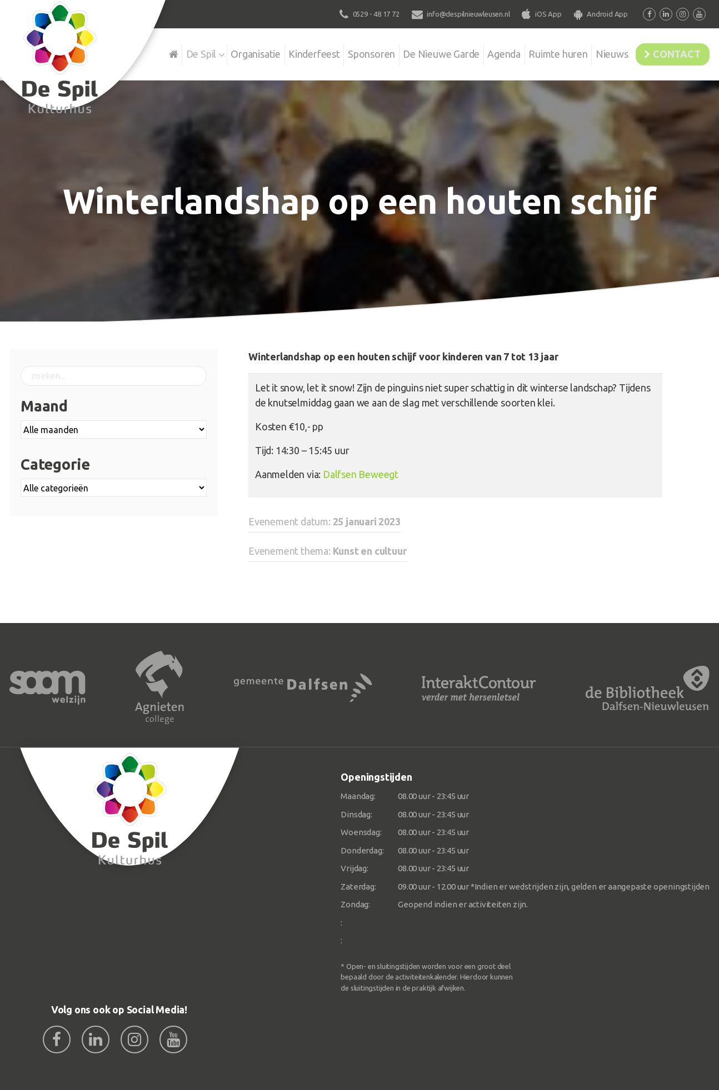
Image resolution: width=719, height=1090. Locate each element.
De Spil (161, 52)
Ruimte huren (541, 52)
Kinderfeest (281, 52)
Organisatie (219, 52)
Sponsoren (342, 52)
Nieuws (598, 52)
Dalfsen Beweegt (360, 474)
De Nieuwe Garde (416, 52)
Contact (672, 52)
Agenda (483, 52)
